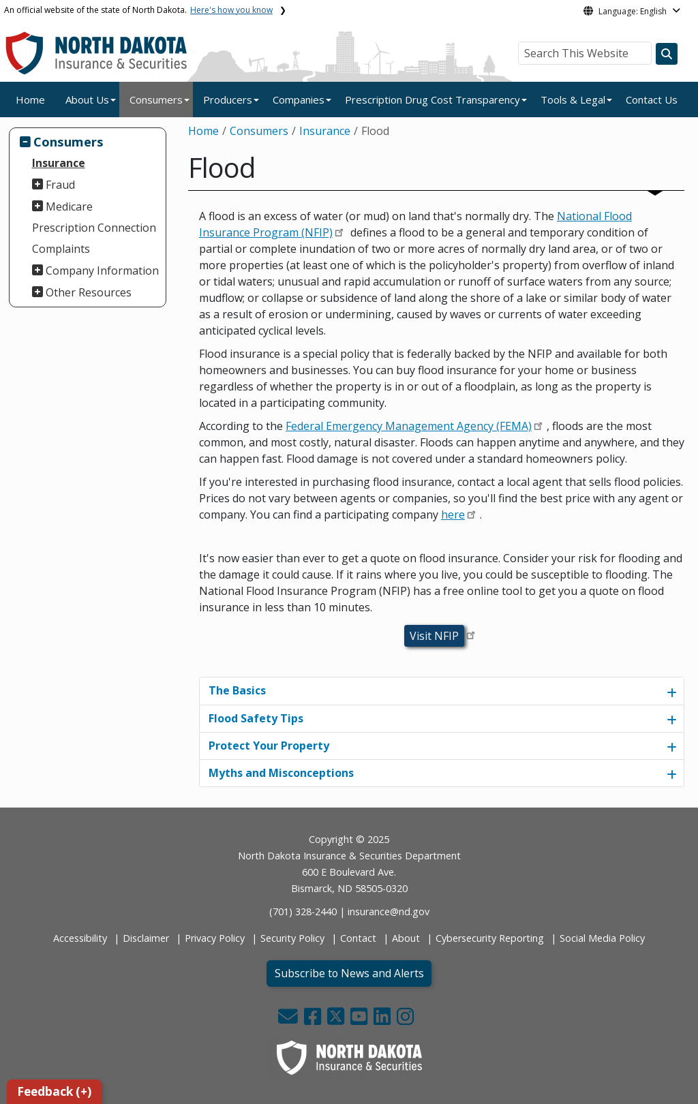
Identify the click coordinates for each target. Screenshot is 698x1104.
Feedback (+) (54, 1091)
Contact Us (652, 99)
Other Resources (89, 292)
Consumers (156, 99)
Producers (227, 99)
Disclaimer (146, 938)
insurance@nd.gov (388, 911)
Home (30, 99)
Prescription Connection (94, 227)
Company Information (102, 270)
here (453, 514)
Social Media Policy (602, 938)
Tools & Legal (573, 99)
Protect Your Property (269, 745)
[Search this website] (667, 54)
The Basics (237, 690)
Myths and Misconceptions (281, 772)
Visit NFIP (434, 635)
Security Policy (292, 938)
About (406, 938)
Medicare (69, 206)
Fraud (60, 184)
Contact (358, 938)
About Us (87, 99)
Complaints (61, 248)
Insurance (58, 162)
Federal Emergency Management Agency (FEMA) (409, 425)
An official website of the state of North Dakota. (138, 10)
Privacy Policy (215, 938)
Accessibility (80, 938)
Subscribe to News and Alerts (349, 973)
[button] (289, 1019)
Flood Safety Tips (256, 718)
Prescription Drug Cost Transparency (432, 99)
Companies (298, 99)
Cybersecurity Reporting (490, 938)
